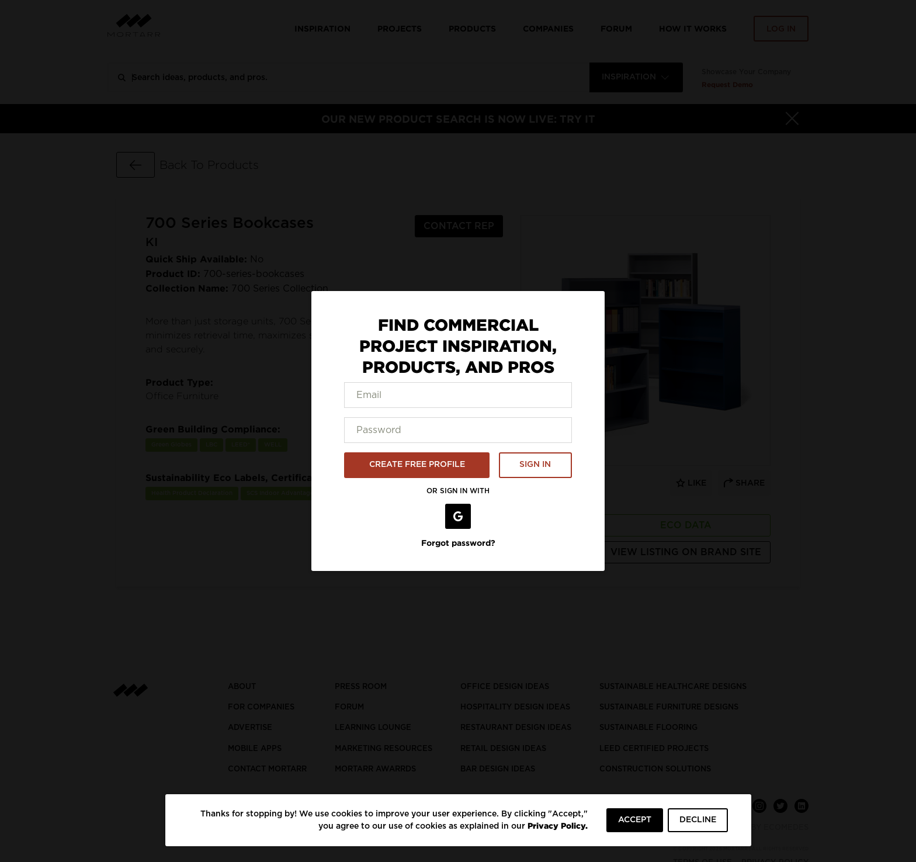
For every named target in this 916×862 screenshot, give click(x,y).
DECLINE (697, 820)
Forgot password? (458, 542)
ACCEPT (634, 820)
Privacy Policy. (558, 825)
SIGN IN (535, 465)
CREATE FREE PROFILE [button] (417, 465)
